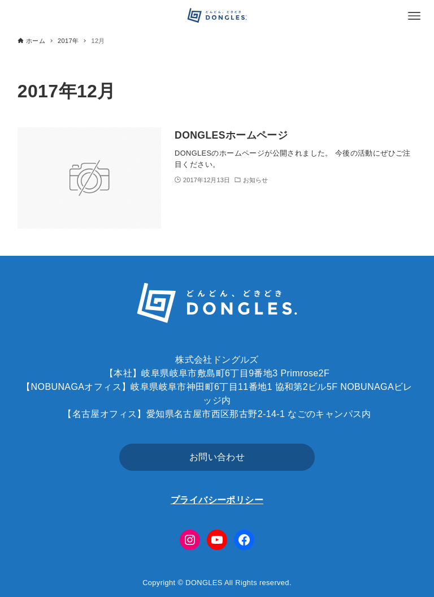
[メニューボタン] (414, 16)
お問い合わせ (217, 457)
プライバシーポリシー (217, 500)
